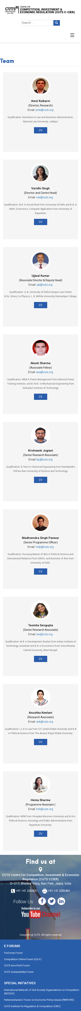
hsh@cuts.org (44, 809)
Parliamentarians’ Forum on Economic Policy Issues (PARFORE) (39, 999)
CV (40, 130)
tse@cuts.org (44, 634)
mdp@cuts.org (45, 546)
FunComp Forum (13, 952)
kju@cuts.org (44, 459)
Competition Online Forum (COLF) (23, 959)
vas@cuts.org (44, 197)
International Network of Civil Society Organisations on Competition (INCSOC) (41, 991)
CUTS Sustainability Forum (19, 971)
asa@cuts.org (44, 372)
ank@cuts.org (44, 721)
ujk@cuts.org (44, 284)
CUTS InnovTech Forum (17, 965)
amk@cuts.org (44, 109)
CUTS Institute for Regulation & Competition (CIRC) (32, 1006)
